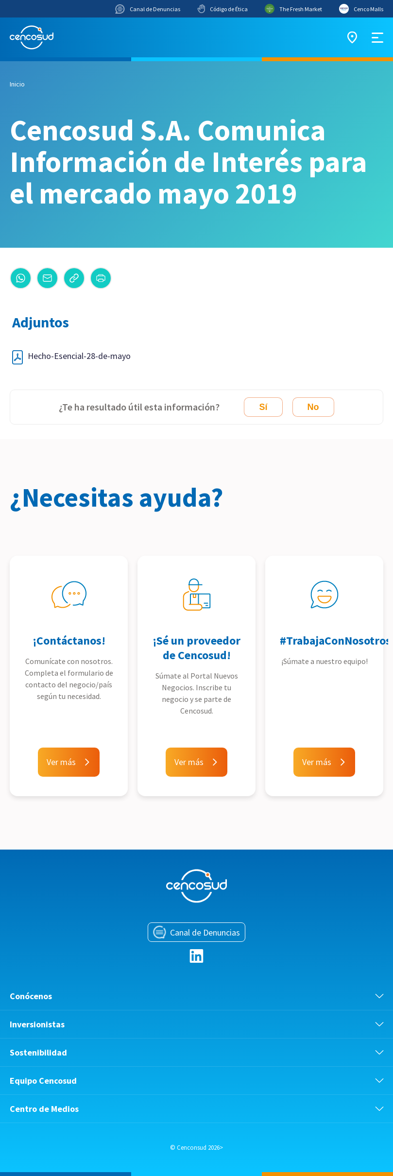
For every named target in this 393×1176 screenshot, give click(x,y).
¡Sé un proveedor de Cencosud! (196, 648)
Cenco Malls (361, 9)
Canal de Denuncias (147, 9)
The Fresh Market (293, 9)
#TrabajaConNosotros (335, 640)
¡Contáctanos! (69, 640)
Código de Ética (222, 8)
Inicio (17, 84)
